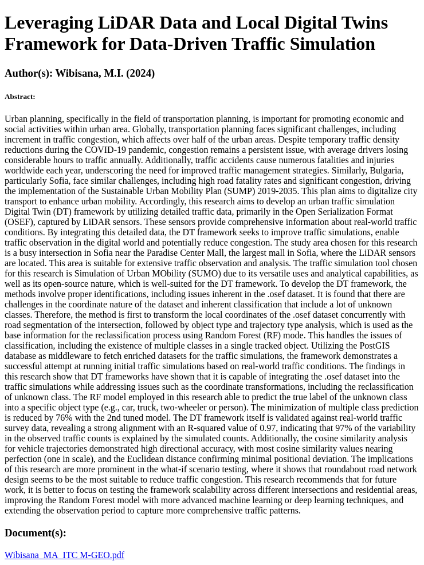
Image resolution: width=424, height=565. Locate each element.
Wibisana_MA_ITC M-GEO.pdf (64, 555)
